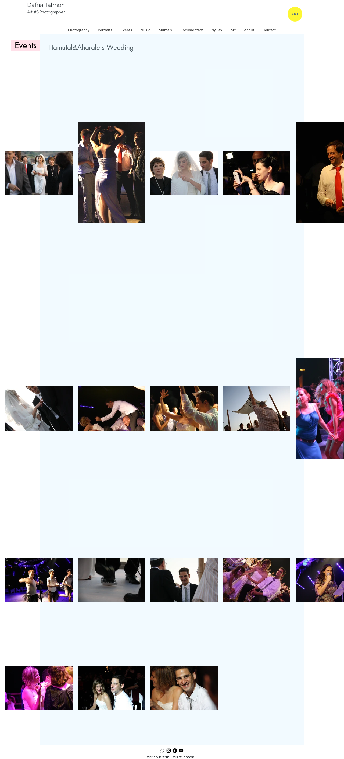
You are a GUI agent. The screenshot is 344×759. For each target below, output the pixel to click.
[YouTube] (181, 750)
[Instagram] (168, 750)
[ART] (295, 14)
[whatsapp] (162, 750)
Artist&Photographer (46, 12)
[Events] (25, 45)
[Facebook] (175, 750)
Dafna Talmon (46, 4)
